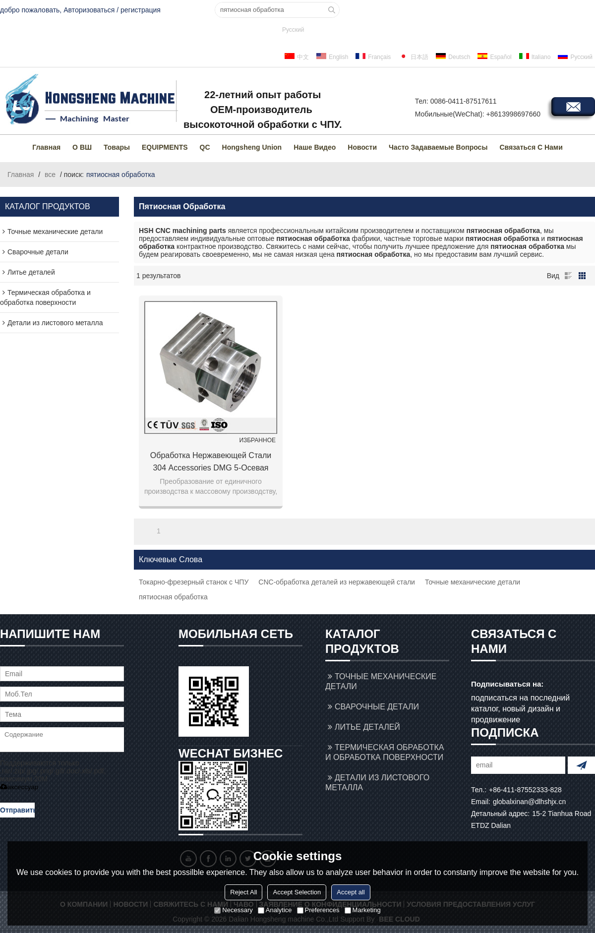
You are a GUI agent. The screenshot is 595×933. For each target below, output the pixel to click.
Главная (46, 147)
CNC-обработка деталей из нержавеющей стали (336, 582)
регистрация (140, 10)
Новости (362, 147)
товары (117, 147)
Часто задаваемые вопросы (438, 147)
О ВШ (82, 147)
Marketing (363, 910)
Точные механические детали (472, 582)
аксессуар (19, 787)
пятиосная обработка (173, 597)
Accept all (350, 892)
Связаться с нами (530, 147)
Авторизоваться (89, 10)
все (50, 174)
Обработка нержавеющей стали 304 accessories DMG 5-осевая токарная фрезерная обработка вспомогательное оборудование (210, 462)
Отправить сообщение (17, 811)
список (568, 276)
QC (205, 147)
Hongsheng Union (252, 147)
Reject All (243, 892)
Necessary (233, 910)
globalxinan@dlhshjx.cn (529, 802)
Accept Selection (297, 892)
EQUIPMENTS (165, 147)
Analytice (275, 910)
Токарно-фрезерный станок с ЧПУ (193, 582)
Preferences (318, 910)
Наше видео (315, 147)
